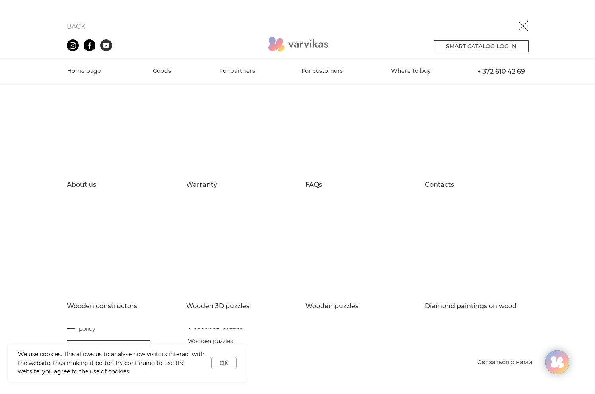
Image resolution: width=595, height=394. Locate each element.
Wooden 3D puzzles (217, 306)
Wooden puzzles (331, 306)
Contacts (439, 184)
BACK (76, 26)
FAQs (313, 184)
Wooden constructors (102, 306)
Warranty (201, 184)
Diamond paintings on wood (471, 306)
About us (81, 184)
